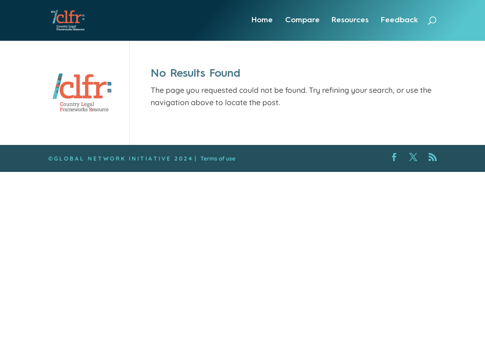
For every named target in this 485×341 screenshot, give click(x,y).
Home (262, 20)
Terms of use (217, 158)
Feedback (399, 20)
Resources (350, 20)
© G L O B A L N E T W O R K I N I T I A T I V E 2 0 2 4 (120, 158)
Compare (302, 20)
